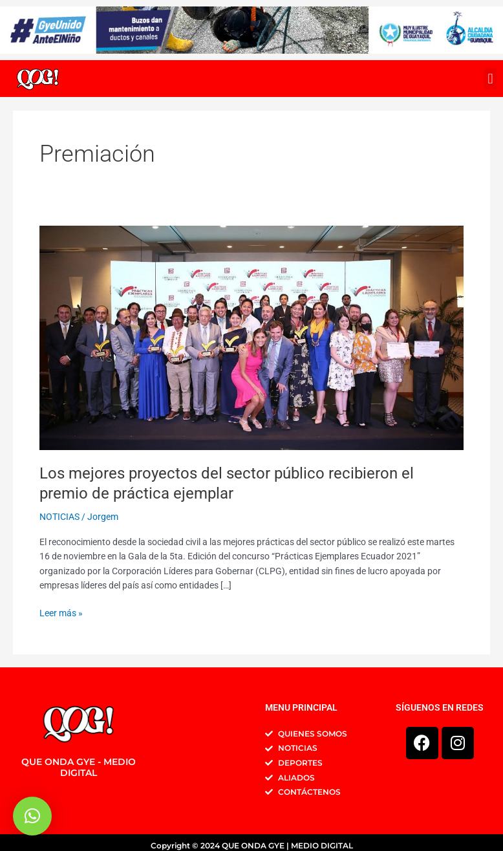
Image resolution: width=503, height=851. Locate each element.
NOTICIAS (59, 517)
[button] (490, 78)
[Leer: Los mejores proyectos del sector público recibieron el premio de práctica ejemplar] (251, 337)
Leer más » (61, 612)
